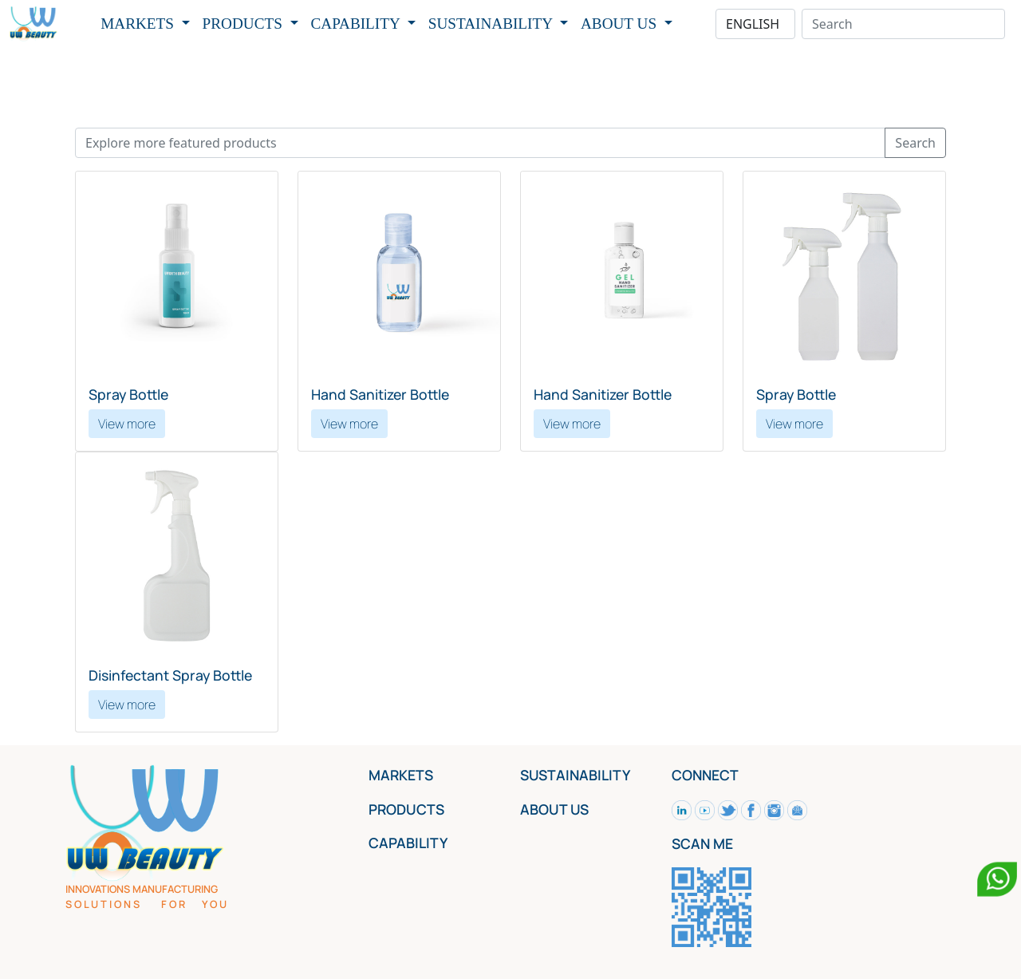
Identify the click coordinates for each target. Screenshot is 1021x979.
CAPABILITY (357, 23)
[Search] (903, 24)
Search (915, 143)
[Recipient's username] (480, 143)
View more (127, 423)
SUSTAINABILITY (492, 23)
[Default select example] (755, 24)
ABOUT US (620, 23)
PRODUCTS (244, 23)
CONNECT (705, 774)
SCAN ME (702, 843)
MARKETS (139, 23)
